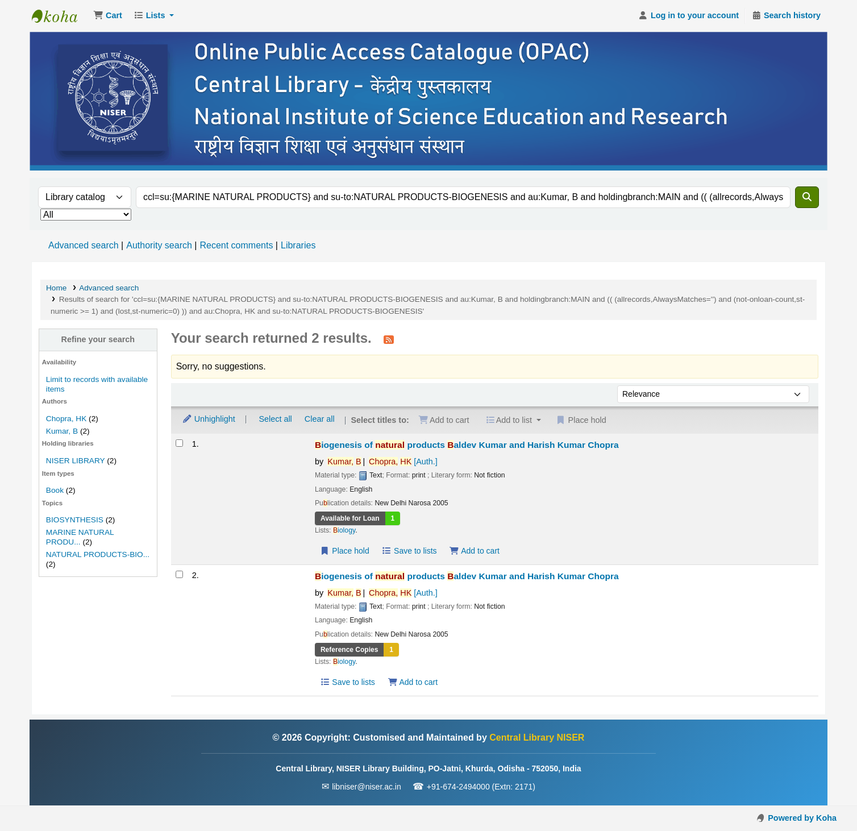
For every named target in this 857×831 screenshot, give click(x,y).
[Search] (807, 197)
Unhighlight (208, 418)
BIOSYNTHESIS (74, 520)
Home (56, 288)
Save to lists (409, 550)
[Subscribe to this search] (388, 339)
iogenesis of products (467, 445)
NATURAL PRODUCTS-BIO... (97, 554)
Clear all (320, 418)
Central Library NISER (60, 16)
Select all (275, 418)
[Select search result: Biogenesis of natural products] (179, 443)
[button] (108, 16)
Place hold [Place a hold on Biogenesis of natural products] (344, 550)
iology (344, 530)
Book (55, 490)
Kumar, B (62, 431)
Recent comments (236, 245)
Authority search (159, 245)
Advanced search (83, 245)
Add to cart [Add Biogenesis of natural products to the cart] (475, 550)
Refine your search (98, 339)
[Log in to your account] (688, 16)
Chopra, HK (66, 418)
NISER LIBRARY (75, 460)
